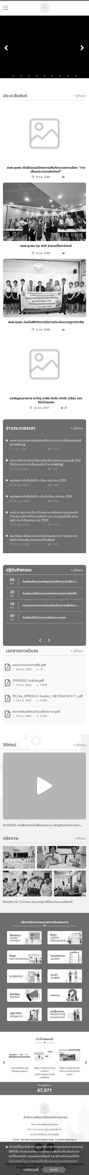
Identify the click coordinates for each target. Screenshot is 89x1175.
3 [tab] (29, 76)
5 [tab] (45, 76)
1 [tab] (13, 76)
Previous (6, 47)
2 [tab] (21, 76)
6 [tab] (52, 76)
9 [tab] (76, 76)
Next (83, 47)
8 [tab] (68, 76)
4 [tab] (37, 76)
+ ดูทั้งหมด (79, 96)
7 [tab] (60, 76)
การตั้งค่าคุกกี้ (31, 1170)
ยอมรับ (54, 1170)
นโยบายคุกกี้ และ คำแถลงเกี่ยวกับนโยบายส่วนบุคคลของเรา (43, 1161)
